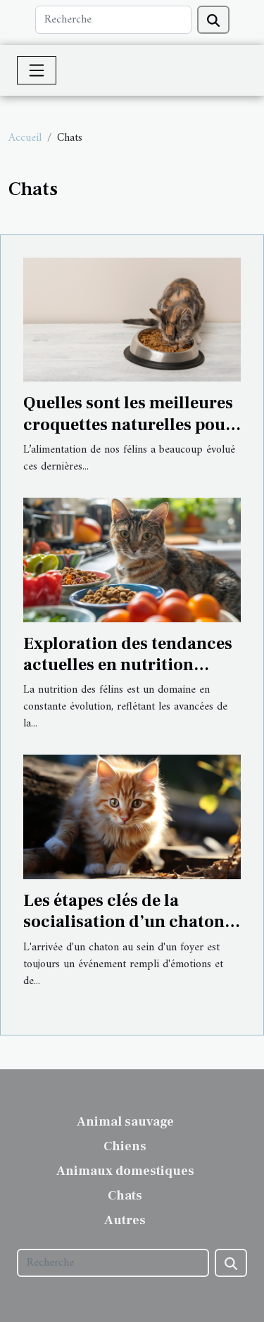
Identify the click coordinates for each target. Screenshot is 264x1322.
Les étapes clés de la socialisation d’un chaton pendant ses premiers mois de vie (128, 933)
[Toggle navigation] (36, 70)
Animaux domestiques (125, 1171)
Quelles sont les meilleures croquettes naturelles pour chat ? (128, 424)
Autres (125, 1220)
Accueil (25, 138)
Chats (125, 1196)
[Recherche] (113, 20)
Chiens (124, 1146)
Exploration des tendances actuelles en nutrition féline (127, 665)
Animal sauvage (125, 1122)
